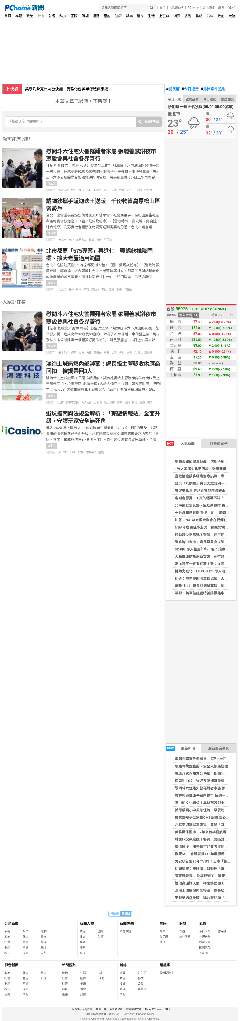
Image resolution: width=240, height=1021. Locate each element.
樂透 (182, 931)
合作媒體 (208, 7)
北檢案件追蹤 (213, 89)
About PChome (153, 1009)
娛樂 (129, 16)
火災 (114, 190)
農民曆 (173, 89)
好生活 (142, 973)
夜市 (81, 190)
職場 (85, 16)
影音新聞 (11, 965)
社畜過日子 (218, 444)
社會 (41, 16)
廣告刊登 (101, 1009)
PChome (193, 7)
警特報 (221, 931)
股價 (142, 402)
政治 (30, 16)
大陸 (232, 16)
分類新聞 (11, 923)
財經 (51, 16)
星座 (107, 16)
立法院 (138, 190)
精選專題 (125, 931)
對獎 (182, 923)
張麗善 (97, 190)
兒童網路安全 (133, 1009)
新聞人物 (87, 923)
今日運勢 (190, 89)
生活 (151, 16)
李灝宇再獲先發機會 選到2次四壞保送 (206, 759)
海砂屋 (95, 289)
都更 (119, 289)
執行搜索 (109, 402)
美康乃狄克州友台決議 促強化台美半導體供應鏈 (66, 89)
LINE (73, 452)
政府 (221, 16)
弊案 (119, 402)
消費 (177, 16)
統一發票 (185, 936)
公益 (140, 983)
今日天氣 (174, 99)
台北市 (62, 240)
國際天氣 (205, 947)
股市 (162, 7)
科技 (63, 16)
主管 (60, 402)
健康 (118, 16)
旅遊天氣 (205, 942)
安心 (71, 240)
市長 (88, 190)
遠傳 (98, 240)
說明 (221, 7)
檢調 (127, 402)
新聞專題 (127, 923)
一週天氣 (205, 936)
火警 (121, 190)
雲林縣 (148, 190)
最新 (7, 931)
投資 (122, 983)
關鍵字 (165, 965)
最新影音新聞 (218, 748)
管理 (122, 989)
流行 (43, 953)
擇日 (162, 942)
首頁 (7, 16)
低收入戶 (63, 190)
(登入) (231, 7)
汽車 (210, 16)
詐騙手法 (91, 452)
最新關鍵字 (167, 973)
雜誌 (198, 16)
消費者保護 (115, 1009)
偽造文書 (86, 402)
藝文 (140, 978)
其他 (43, 978)
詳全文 (51, 183)
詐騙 (80, 452)
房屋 (106, 190)
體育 (140, 16)
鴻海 (149, 402)
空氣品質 (192, 99)
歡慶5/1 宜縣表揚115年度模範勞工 (203, 854)
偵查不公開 (72, 402)
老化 (103, 289)
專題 (18, 16)
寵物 (43, 931)
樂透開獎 (227, 99)
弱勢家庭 (81, 240)
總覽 (122, 973)
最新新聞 (180, 748)
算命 (162, 931)
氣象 (202, 923)
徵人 (168, 1009)
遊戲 (101, 452)
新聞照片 (69, 965)
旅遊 (187, 16)
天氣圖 (203, 953)
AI (59, 452)
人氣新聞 (180, 443)
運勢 (96, 16)
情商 (43, 936)
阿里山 (108, 240)
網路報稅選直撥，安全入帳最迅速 (201, 766)
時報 (91, 240)
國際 (74, 16)
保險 (73, 190)
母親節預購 (176, 7)
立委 (129, 190)
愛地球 (142, 989)
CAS (65, 452)
